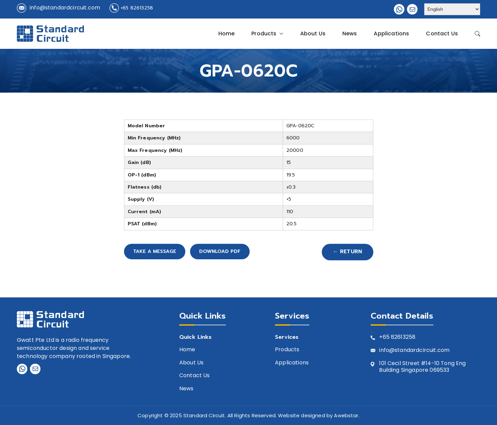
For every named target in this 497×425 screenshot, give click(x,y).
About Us (312, 33)
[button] (280, 33)
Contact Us (442, 33)
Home (226, 33)
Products (267, 33)
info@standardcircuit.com (65, 7)
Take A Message (160, 252)
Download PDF (237, 252)
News (349, 33)
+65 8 (386, 337)
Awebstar (346, 415)
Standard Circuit (204, 415)
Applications (391, 33)
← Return (346, 252)
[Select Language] (452, 9)
